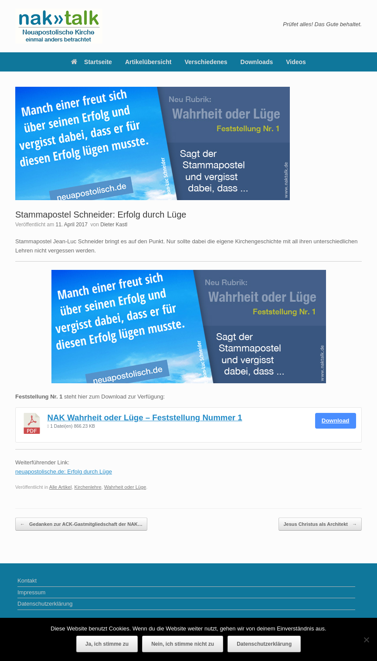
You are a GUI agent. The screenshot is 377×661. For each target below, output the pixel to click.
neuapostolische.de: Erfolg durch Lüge (63, 471)
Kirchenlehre (88, 487)
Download (336, 420)
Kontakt (27, 580)
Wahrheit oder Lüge (125, 487)
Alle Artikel (60, 487)
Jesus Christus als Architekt (320, 524)
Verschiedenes (206, 61)
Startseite (91, 61)
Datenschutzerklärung (44, 603)
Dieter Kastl (113, 224)
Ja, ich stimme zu (107, 644)
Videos (296, 61)
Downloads (257, 61)
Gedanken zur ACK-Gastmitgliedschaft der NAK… (81, 524)
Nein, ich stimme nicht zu (182, 644)
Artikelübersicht (148, 61)
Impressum (31, 592)
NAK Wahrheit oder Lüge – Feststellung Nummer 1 (145, 417)
